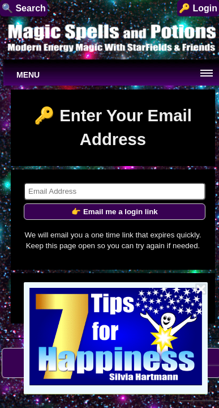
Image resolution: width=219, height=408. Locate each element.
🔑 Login (198, 8)
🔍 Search (24, 8)
